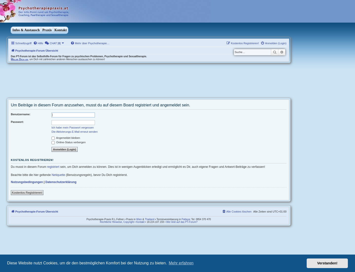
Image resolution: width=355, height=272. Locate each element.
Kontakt (60, 30)
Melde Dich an (19, 59)
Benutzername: (20, 114)
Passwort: (17, 121)
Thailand (149, 219)
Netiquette (58, 175)
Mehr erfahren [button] (181, 263)
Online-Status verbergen (69, 142)
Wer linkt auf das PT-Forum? (181, 222)
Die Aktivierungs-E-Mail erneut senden (75, 131)
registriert (53, 167)
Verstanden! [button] (327, 263)
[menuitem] (38, 43)
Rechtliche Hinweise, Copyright (117, 222)
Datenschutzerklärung (60, 182)
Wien (139, 219)
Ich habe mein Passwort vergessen (73, 127)
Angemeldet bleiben (66, 137)
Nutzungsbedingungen (27, 182)
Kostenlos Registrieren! (27, 192)
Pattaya (186, 219)
